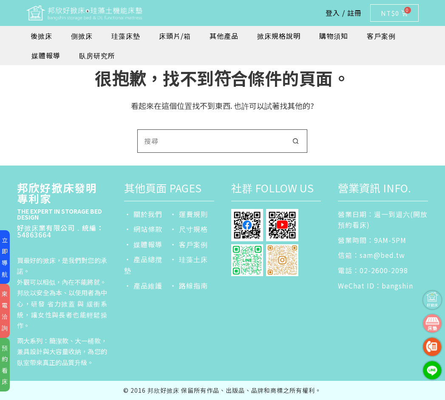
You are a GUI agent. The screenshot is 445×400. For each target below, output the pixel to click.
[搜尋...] (210, 141)
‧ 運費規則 (189, 214)
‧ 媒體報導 (143, 244)
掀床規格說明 (278, 36)
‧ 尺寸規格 (189, 229)
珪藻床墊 (125, 36)
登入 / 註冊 (344, 13)
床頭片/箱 (175, 36)
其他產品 (224, 36)
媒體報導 (45, 55)
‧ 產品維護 (143, 285)
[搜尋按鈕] (295, 141)
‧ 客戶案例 (189, 244)
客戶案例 (381, 36)
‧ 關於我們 (143, 214)
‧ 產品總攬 (143, 259)
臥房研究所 (97, 55)
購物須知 (333, 36)
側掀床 (82, 36)
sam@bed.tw (382, 255)
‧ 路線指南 (189, 285)
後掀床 (41, 36)
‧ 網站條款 (143, 229)
